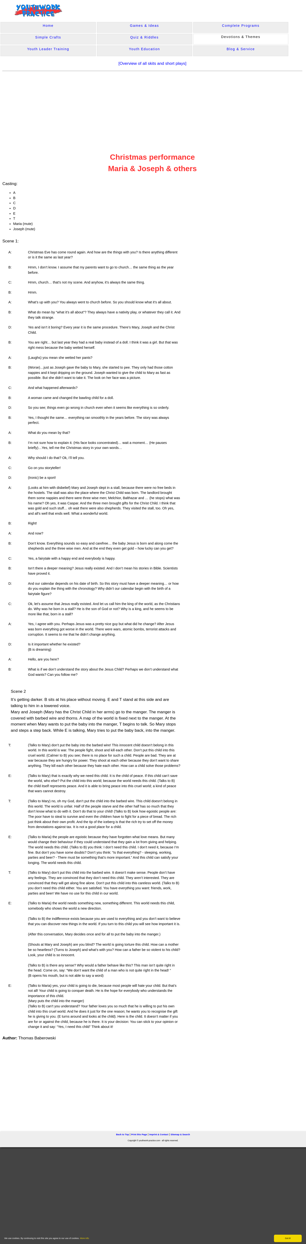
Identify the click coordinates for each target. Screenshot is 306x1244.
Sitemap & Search (180, 1134)
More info (84, 1238)
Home (48, 25)
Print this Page (139, 1134)
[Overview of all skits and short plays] (152, 63)
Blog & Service (241, 49)
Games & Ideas (144, 25)
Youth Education (144, 49)
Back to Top (122, 1134)
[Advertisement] (95, 108)
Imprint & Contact (158, 1134)
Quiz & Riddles (144, 37)
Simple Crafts (48, 37)
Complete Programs (241, 25)
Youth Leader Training (48, 49)
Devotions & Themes (240, 37)
